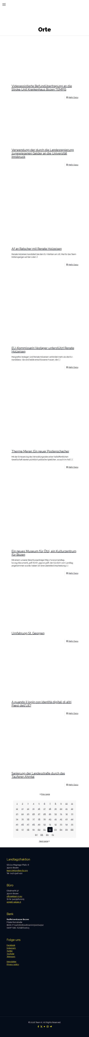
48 (33, 824)
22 (72, 809)
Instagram (11, 948)
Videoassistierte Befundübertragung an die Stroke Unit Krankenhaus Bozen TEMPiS (42, 87)
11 (72, 803)
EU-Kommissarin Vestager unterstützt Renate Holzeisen (43, 349)
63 (55, 830)
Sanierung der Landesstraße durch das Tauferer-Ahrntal (38, 775)
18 (50, 809)
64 (61, 830)
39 (44, 819)
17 (44, 809)
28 (44, 814)
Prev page (44, 794)
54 (66, 824)
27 (39, 814)
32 (67, 814)
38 (39, 819)
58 (28, 830)
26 (33, 814)
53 (61, 824)
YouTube (10, 954)
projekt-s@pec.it (14, 902)
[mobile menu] (4, 4)
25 (28, 814)
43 (66, 819)
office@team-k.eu (14, 896)
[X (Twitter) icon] (41, 1026)
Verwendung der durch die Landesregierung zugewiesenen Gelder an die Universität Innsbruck (43, 153)
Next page (44, 841)
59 (33, 830)
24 (22, 814)
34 (17, 819)
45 (17, 824)
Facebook (11, 945)
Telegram (11, 956)
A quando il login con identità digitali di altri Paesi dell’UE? (41, 703)
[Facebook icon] (38, 1026)
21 (66, 809)
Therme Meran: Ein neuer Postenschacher (40, 451)
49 (39, 824)
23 (17, 814)
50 (44, 824)
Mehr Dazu (73, 97)
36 (28, 819)
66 (72, 830)
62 (50, 830)
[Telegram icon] (51, 1026)
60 (39, 830)
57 (23, 830)
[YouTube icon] (44, 1026)
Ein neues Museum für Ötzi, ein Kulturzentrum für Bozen (44, 552)
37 (34, 819)
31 (61, 814)
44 (72, 819)
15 (33, 809)
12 (17, 809)
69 (47, 835)
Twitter (10, 951)
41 (56, 819)
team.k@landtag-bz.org (17, 870)
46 (22, 824)
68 (41, 835)
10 (66, 803)
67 (36, 835)
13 (22, 809)
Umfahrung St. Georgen (28, 633)
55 (72, 824)
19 (56, 809)
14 (28, 809)
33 (72, 814)
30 (55, 814)
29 (50, 814)
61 (44, 830)
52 (56, 824)
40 (50, 819)
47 (28, 824)
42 (61, 819)
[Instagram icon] (48, 1026)
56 (17, 830)
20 (61, 809)
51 (50, 824)
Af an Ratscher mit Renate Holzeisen (37, 249)
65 (66, 830)
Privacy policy (13, 964)
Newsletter (11, 961)
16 (39, 809)
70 (53, 835)
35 (23, 819)
